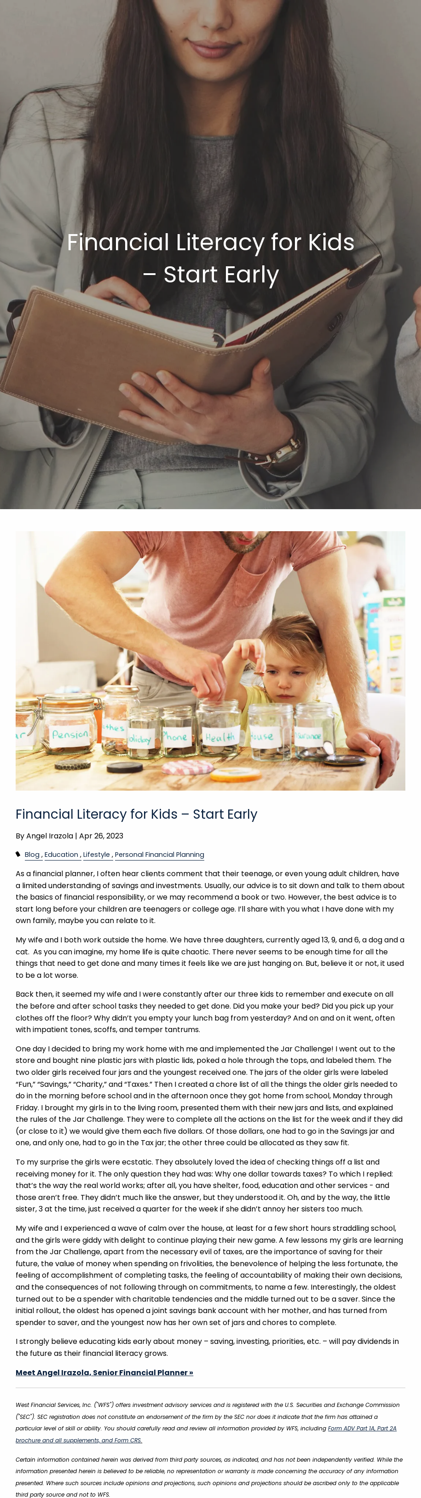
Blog (32, 854)
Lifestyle (96, 854)
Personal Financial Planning (159, 854)
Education (61, 854)
